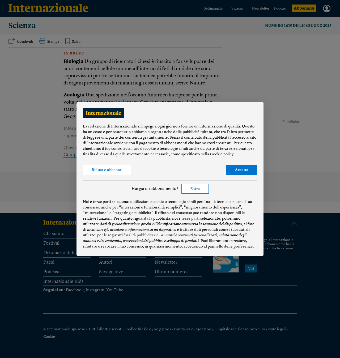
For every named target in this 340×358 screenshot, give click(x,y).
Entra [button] (195, 189)
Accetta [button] (241, 170)
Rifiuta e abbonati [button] (107, 170)
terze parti (190, 219)
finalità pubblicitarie (141, 235)
